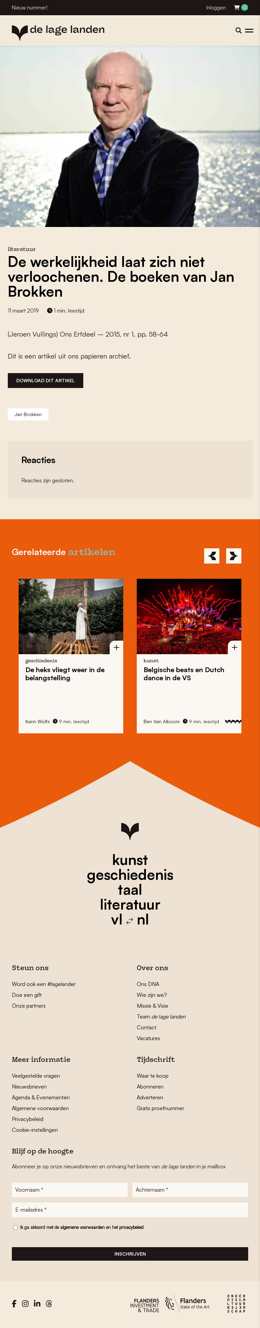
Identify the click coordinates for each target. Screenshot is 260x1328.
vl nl (130, 919)
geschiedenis (130, 874)
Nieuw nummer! (29, 7)
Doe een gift (27, 994)
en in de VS (184, 673)
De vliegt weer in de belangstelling (65, 673)
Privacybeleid (27, 1119)
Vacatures (148, 1038)
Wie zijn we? (152, 994)
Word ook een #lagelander (43, 984)
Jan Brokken (28, 414)
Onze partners (29, 1005)
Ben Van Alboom (162, 721)
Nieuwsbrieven (29, 1086)
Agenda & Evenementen (41, 1097)
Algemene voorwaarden (40, 1108)
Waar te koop (153, 1075)
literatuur (130, 904)
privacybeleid (131, 1229)
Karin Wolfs (37, 721)
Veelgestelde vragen (36, 1075)
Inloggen (216, 7)
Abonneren (150, 1086)
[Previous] (211, 556)
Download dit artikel (45, 380)
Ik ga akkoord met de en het (82, 1228)
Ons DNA (148, 984)
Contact (146, 1027)
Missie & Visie (152, 1005)
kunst (130, 859)
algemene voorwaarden (82, 1229)
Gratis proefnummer (160, 1108)
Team (161, 1016)
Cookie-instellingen (35, 1129)
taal (130, 889)
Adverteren (150, 1097)
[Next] (233, 556)
